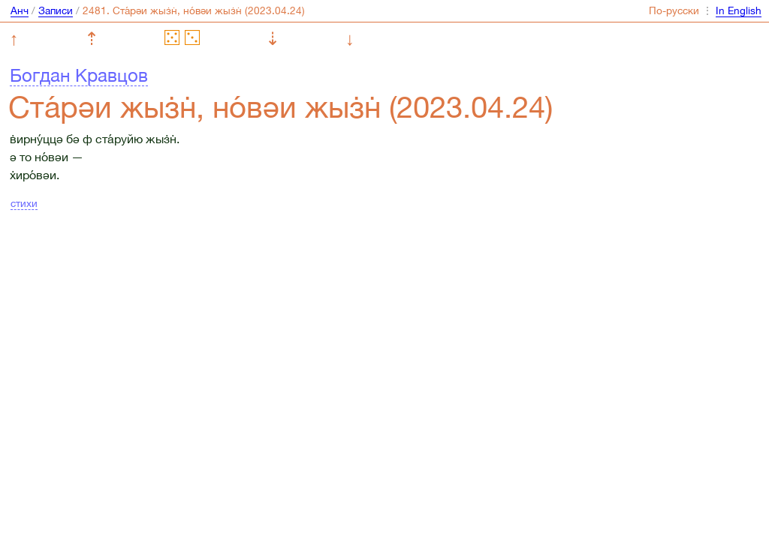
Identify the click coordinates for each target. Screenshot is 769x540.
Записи (55, 10)
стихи (24, 203)
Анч (20, 10)
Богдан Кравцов (79, 75)
